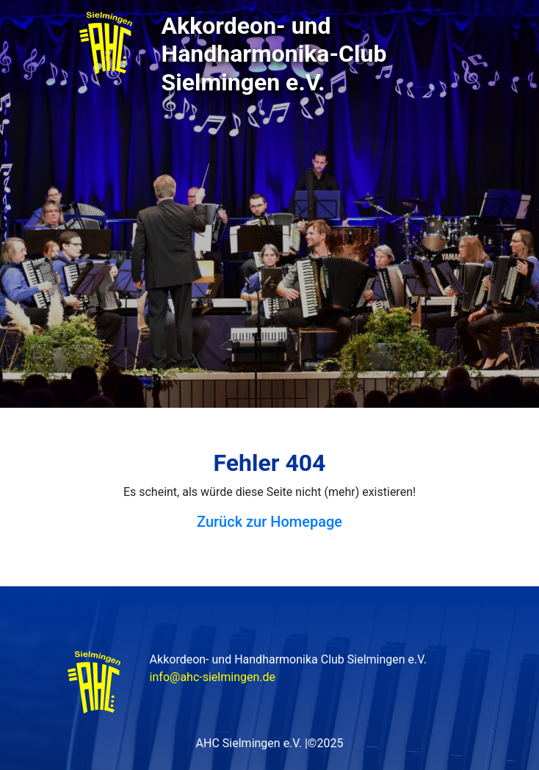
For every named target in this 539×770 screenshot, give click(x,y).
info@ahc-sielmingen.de (212, 677)
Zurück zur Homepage (269, 521)
